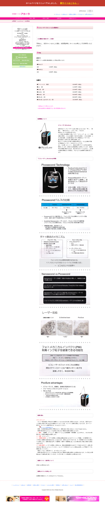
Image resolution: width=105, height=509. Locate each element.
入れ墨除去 (27, 21)
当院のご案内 (72, 14)
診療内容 (59, 18)
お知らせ (64, 14)
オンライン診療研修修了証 (46, 427)
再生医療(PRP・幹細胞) (22, 33)
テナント (57, 14)
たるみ (22, 34)
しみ (22, 32)
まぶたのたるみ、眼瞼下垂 (22, 41)
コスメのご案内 (50, 485)
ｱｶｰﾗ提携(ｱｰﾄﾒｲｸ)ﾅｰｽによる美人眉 (22, 31)
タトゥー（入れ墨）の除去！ (22, 47)
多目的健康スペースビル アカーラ (22, 14)
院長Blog (58, 485)
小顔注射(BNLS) (22, 39)
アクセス (80, 14)
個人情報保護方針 (79, 485)
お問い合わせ (88, 14)
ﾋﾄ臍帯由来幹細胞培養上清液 (22, 44)
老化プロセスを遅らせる (22, 35)
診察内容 (29, 485)
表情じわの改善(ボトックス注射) (22, 43)
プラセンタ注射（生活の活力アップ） (22, 37)
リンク (71, 485)
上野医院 (14, 21)
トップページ (19, 18)
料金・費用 (32, 18)
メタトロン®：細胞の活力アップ (22, 49)
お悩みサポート (72, 18)
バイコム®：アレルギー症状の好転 (22, 46)
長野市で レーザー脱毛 (22, 28)
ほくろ (22, 38)
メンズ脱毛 (22, 45)
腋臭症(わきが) (22, 40)
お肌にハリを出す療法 (22, 29)
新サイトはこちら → (69, 3)
